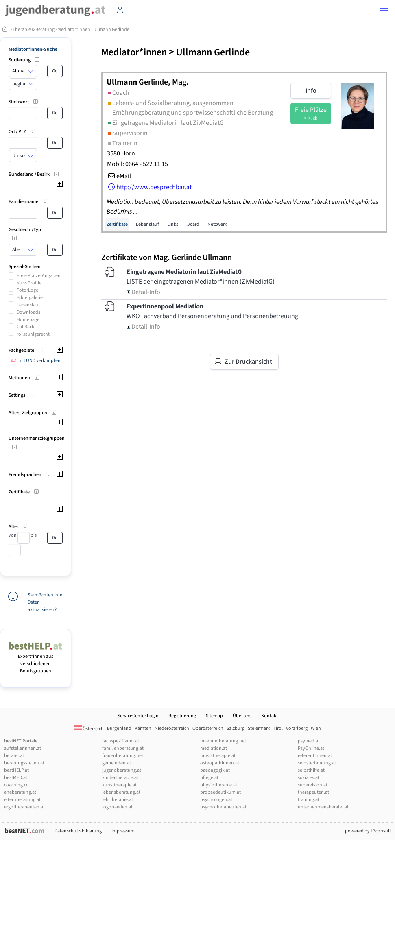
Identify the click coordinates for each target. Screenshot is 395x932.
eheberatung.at (20, 792)
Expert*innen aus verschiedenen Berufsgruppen (36, 660)
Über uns (242, 715)
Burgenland (119, 728)
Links (172, 224)
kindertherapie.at (120, 777)
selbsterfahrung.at (317, 763)
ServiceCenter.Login (138, 715)
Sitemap (214, 715)
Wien (316, 728)
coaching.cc (16, 784)
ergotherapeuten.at (24, 806)
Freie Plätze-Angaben (39, 275)
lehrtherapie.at (117, 799)
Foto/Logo (28, 290)
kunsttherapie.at (119, 784)
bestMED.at (15, 777)
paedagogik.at (215, 770)
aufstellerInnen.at (22, 748)
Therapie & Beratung (34, 29)
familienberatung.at (123, 748)
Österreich (89, 728)
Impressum (123, 830)
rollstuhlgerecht (33, 334)
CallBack (25, 326)
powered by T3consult (368, 830)
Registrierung (182, 715)
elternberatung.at (22, 799)
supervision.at (312, 784)
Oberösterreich (207, 728)
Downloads (28, 312)
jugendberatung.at (121, 770)
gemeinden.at (116, 763)
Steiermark (259, 728)
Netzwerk (217, 224)
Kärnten (143, 728)
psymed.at (309, 741)
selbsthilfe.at (311, 770)
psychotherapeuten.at (223, 806)
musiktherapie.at (218, 755)
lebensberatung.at (121, 792)
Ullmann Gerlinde (111, 29)
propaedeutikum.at (220, 792)
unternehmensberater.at (323, 806)
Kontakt (269, 715)
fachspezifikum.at (120, 741)
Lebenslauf (28, 304)
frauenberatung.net (122, 755)
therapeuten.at (313, 792)
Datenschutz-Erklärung (78, 830)
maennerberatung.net (223, 741)
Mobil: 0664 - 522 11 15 (137, 163)
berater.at (14, 755)
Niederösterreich (172, 728)
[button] (384, 10)
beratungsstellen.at (24, 763)
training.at (308, 799)
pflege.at (209, 777)
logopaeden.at (117, 806)
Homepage (28, 319)
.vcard (192, 224)
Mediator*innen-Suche (33, 49)
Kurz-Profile (29, 282)
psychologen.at (216, 799)
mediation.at (213, 748)
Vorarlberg (297, 728)
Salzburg (235, 728)
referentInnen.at (315, 755)
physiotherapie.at (218, 784)
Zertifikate (117, 224)
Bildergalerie (30, 297)
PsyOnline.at (311, 748)
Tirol (278, 728)
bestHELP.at (16, 770)
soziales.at (308, 777)
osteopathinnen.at (219, 763)
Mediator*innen (73, 29)
